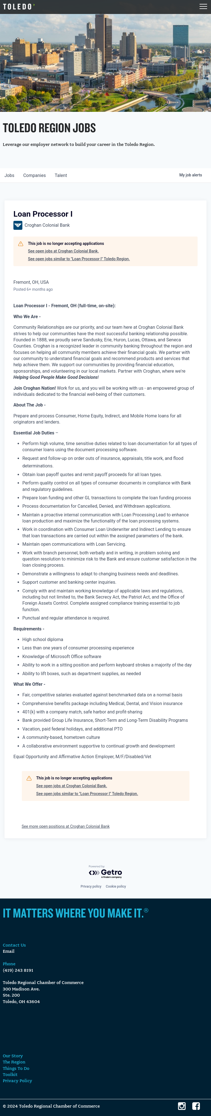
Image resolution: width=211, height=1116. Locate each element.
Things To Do (16, 1069)
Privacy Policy (17, 1081)
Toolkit (10, 1075)
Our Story (13, 1056)
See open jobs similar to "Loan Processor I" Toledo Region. (79, 259)
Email (9, 951)
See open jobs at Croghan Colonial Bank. (63, 251)
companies (34, 175)
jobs (9, 175)
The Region (14, 1062)
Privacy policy (90, 886)
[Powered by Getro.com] (105, 872)
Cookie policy (116, 886)
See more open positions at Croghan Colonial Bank (66, 826)
